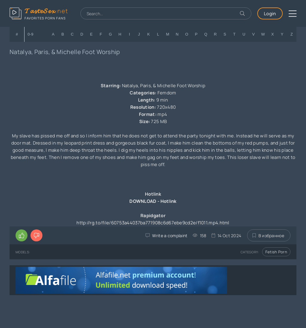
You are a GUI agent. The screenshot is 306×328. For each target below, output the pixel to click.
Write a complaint (169, 235)
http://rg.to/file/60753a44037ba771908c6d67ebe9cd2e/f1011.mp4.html (153, 223)
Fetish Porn (276, 252)
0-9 (30, 34)
